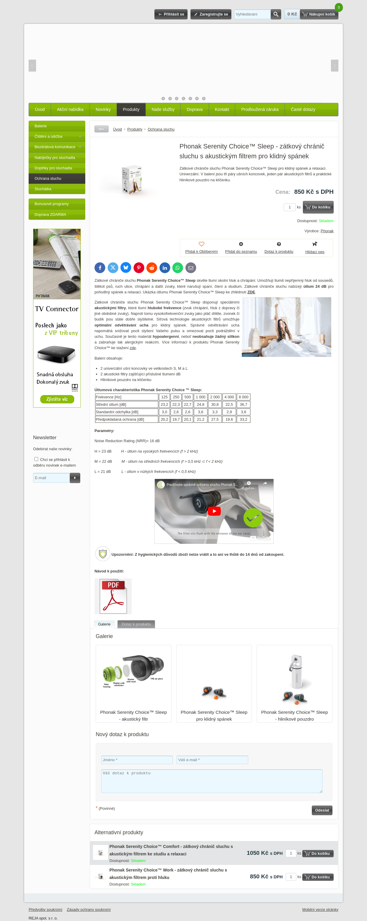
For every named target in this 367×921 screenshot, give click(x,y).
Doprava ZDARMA (50, 214)
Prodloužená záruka (259, 109)
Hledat (276, 14)
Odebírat (75, 478)
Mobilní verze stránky (320, 909)
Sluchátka (43, 189)
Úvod (40, 109)
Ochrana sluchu (48, 178)
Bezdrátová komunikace (55, 147)
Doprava (194, 109)
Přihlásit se (174, 14)
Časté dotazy (303, 109)
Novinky (103, 109)
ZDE (251, 292)
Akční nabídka (70, 109)
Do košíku (321, 207)
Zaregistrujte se (214, 14)
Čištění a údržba (48, 136)
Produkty (131, 109)
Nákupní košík (322, 14)
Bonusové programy (52, 204)
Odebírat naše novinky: (52, 449)
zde (133, 348)
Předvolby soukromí (45, 909)
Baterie (41, 126)
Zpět (102, 129)
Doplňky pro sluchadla (53, 168)
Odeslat (322, 810)
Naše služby (163, 109)
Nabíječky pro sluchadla (55, 157)
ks (293, 207)
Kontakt (222, 109)
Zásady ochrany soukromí (89, 909)
